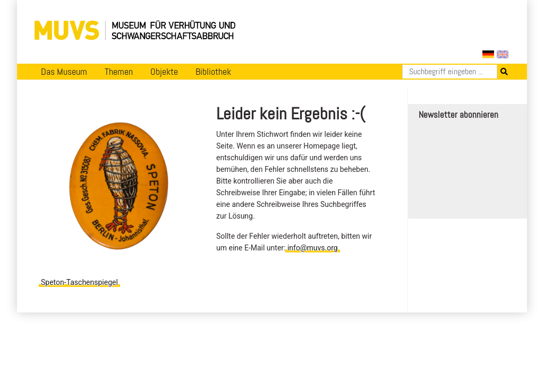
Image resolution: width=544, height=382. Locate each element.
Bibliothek (213, 71)
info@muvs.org (312, 248)
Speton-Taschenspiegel (79, 282)
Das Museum (64, 71)
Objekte (164, 71)
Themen (119, 71)
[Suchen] (449, 72)
